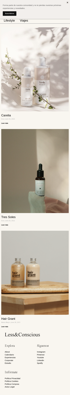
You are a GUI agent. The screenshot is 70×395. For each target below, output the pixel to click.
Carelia (6, 115)
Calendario (9, 355)
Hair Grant (8, 318)
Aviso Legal (9, 387)
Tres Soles (8, 217)
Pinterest (40, 355)
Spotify (40, 363)
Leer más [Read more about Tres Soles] (4, 225)
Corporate (9, 360)
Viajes (24, 20)
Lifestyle (9, 20)
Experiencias (10, 357)
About (7, 352)
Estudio (8, 363)
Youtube (40, 357)
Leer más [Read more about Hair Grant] (4, 327)
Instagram (41, 352)
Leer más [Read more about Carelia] (4, 123)
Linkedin (40, 360)
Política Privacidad (12, 378)
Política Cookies (11, 381)
